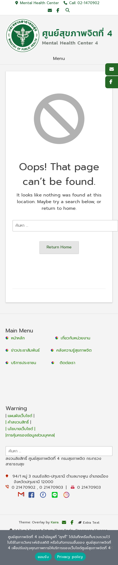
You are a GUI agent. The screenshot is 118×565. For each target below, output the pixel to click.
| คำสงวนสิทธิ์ (18, 422)
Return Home (59, 247)
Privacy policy (70, 556)
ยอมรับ (43, 556)
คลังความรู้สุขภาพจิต (74, 350)
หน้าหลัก (16, 338)
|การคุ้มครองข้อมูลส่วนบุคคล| (30, 435)
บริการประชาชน (25, 363)
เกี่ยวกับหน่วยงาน (75, 338)
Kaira (55, 522)
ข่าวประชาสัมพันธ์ (26, 350)
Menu (59, 58)
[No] (111, 547)
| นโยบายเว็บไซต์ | (20, 429)
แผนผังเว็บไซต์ (20, 416)
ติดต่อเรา (67, 363)
